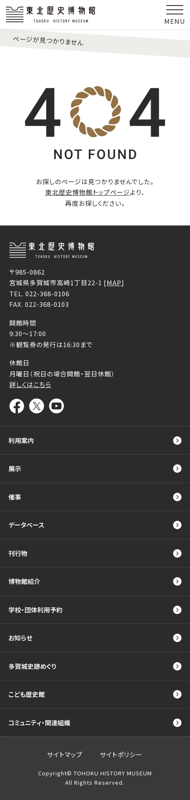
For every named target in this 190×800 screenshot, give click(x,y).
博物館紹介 (24, 581)
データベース (26, 524)
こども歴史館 (26, 694)
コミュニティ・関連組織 (39, 722)
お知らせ (20, 637)
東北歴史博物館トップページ (87, 192)
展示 (14, 468)
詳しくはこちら (30, 384)
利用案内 (21, 440)
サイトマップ (65, 754)
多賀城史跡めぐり (32, 666)
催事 (14, 496)
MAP (114, 282)
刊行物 (18, 553)
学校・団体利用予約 (35, 609)
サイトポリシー (121, 754)
